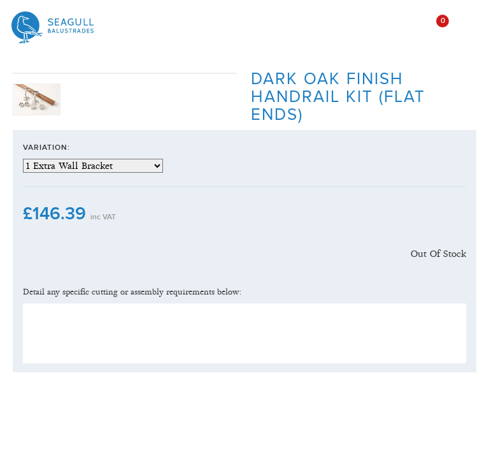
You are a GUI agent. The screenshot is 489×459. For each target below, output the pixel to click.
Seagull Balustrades (52, 27)
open (402, 26)
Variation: (46, 147)
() (433, 21)
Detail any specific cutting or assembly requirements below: (132, 292)
